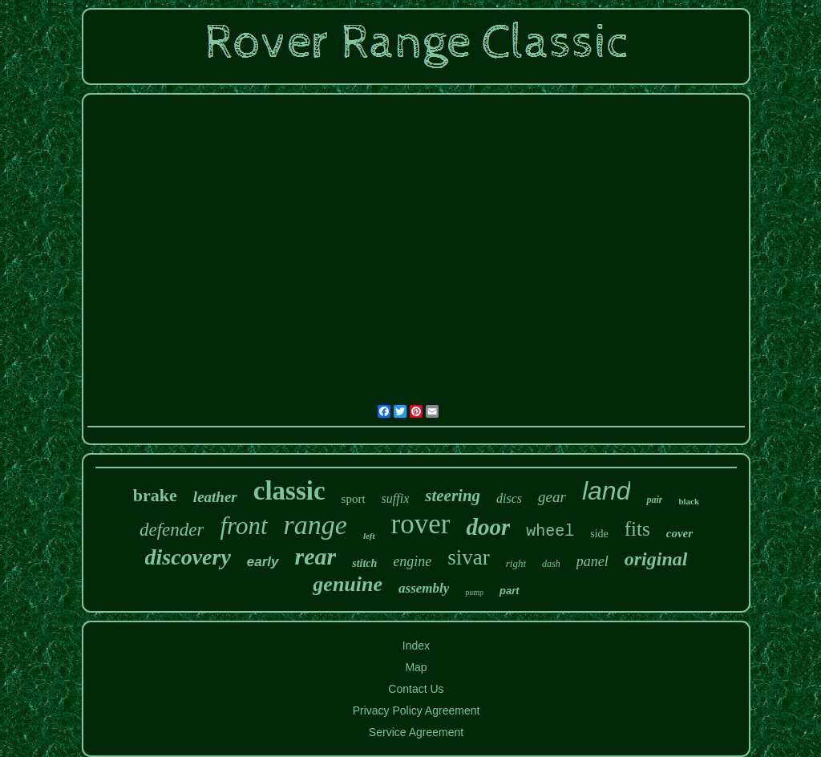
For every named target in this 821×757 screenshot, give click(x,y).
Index (416, 645)
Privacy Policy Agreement (416, 710)
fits (637, 529)
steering (452, 495)
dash (551, 563)
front (243, 526)
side (599, 534)
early (263, 561)
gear (552, 496)
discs (509, 498)
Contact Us (415, 688)
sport (354, 498)
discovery (188, 556)
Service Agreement (416, 732)
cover (679, 533)
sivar (468, 557)
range (315, 525)
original (656, 559)
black (688, 501)
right (516, 563)
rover (421, 524)
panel (592, 561)
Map (416, 667)
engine (412, 561)
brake (155, 495)
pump (474, 592)
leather (215, 496)
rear (316, 556)
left (369, 535)
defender (172, 530)
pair (654, 499)
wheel (550, 531)
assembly (423, 588)
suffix (396, 498)
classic (289, 490)
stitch (364, 563)
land (606, 490)
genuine (347, 584)
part (509, 591)
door (488, 527)
